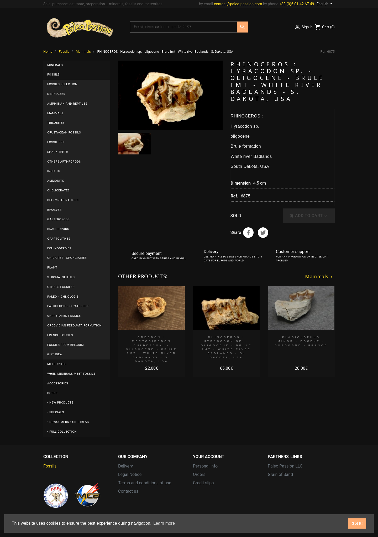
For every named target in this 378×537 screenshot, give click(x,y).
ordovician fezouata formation (74, 325)
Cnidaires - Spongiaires (67, 258)
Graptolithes (58, 238)
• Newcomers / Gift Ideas (68, 422)
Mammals (55, 113)
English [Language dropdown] (323, 4)
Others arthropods (64, 161)
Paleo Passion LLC (285, 466)
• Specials (55, 412)
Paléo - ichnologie (62, 296)
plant (52, 267)
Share (248, 232)
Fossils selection (62, 84)
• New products (60, 402)
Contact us (128, 491)
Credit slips (203, 482)
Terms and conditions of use (144, 482)
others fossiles (61, 287)
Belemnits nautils (62, 200)
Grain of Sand (280, 474)
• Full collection (62, 431)
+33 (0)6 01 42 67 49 (296, 4)
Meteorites (56, 364)
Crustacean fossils (64, 132)
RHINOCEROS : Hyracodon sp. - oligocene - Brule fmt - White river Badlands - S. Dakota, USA (226, 347)
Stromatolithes (61, 277)
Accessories (57, 383)
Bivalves (54, 210)
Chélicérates (58, 190)
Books (52, 393)
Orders (199, 474)
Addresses (203, 491)
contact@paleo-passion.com (238, 4)
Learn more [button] (164, 523)
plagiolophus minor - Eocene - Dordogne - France (301, 341)
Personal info (205, 466)
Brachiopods (58, 229)
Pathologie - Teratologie (68, 306)
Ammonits (55, 180)
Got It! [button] (357, 523)
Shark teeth (57, 152)
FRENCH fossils (60, 335)
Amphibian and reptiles (67, 103)
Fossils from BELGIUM (65, 345)
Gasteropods (58, 219)
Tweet (263, 232)
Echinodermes (59, 248)
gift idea (54, 354)
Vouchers (202, 499)
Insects (53, 171)
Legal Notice (129, 474)
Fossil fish (56, 142)
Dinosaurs (56, 94)
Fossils (53, 74)
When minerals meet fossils (71, 373)
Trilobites (56, 123)
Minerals (55, 65)
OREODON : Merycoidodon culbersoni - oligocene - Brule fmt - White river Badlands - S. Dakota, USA (151, 349)
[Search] (183, 27)
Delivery (125, 466)
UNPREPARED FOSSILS (64, 316)
